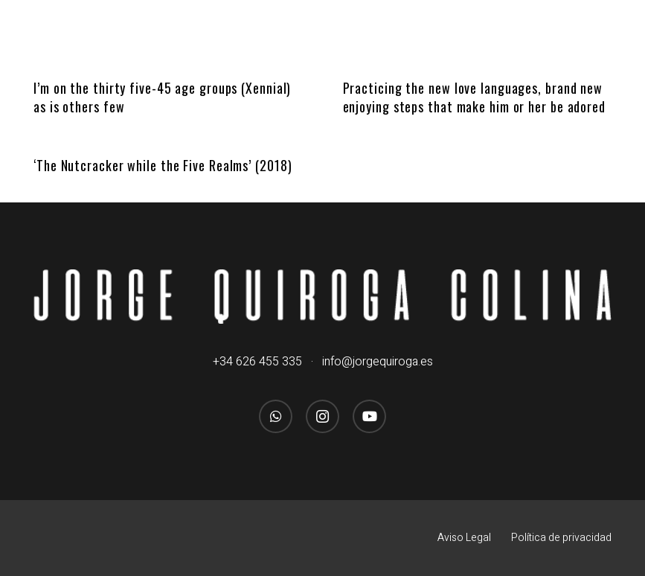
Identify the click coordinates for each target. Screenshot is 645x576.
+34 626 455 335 (257, 362)
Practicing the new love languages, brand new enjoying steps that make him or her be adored (474, 97)
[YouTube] (369, 416)
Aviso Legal (464, 537)
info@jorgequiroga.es (377, 362)
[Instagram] (322, 416)
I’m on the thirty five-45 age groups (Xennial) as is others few (162, 97)
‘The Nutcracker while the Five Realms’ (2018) (162, 165)
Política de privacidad (561, 537)
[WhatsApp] (275, 416)
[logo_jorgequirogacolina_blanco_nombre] (322, 296)
